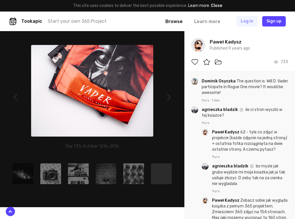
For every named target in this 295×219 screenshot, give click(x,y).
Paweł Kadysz (226, 132)
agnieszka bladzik (220, 109)
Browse (174, 21)
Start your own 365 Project (77, 21)
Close (216, 5)
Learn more (198, 5)
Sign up (273, 21)
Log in (247, 21)
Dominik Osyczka (219, 81)
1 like (216, 100)
